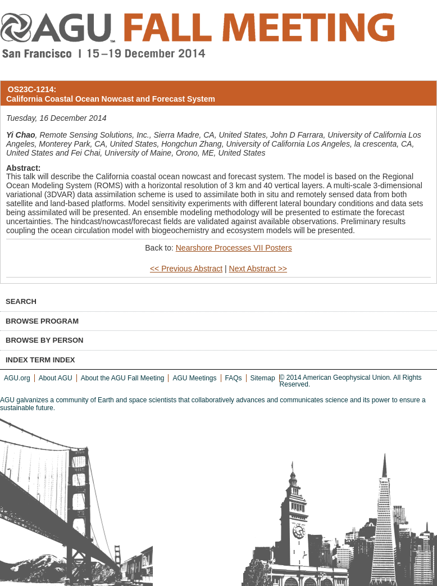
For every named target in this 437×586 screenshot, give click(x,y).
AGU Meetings (194, 378)
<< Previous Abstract (186, 268)
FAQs (233, 378)
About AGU (55, 378)
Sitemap (263, 378)
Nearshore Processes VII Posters (234, 247)
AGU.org (17, 378)
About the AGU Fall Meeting (123, 378)
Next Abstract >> (258, 268)
